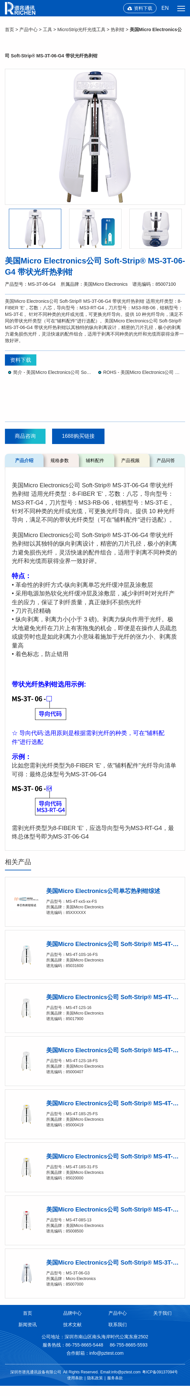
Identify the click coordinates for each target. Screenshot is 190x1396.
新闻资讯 (27, 1324)
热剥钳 (117, 29)
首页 (9, 29)
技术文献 (72, 1324)
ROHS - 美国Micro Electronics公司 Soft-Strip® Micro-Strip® (142, 372)
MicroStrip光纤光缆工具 (81, 29)
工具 (47, 29)
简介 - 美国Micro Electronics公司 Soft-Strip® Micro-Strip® (52, 372)
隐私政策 (95, 1378)
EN (165, 8)
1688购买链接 (78, 436)
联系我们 (117, 1324)
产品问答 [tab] (166, 460)
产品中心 (28, 29)
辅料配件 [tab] (95, 460)
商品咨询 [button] (25, 436)
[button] (35, 229)
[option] (95, 137)
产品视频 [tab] (130, 460)
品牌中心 (72, 1313)
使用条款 (75, 1378)
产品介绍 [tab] (24, 460)
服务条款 (115, 1378)
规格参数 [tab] (59, 460)
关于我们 (162, 1313)
